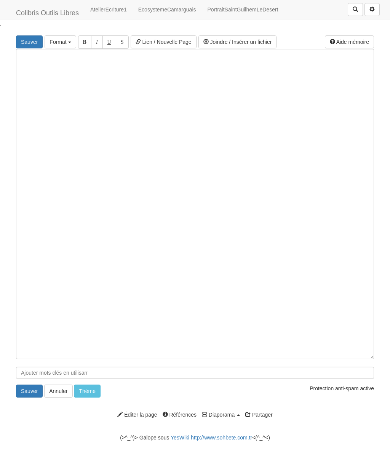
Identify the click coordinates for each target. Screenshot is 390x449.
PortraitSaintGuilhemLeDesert (243, 9)
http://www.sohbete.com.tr (221, 438)
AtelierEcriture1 (108, 9)
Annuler (58, 391)
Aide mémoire (349, 42)
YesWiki (180, 438)
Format (60, 42)
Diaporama (221, 415)
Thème (87, 391)
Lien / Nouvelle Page (164, 42)
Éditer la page (137, 415)
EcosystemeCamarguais (167, 9)
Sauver (29, 42)
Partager (259, 415)
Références (180, 415)
